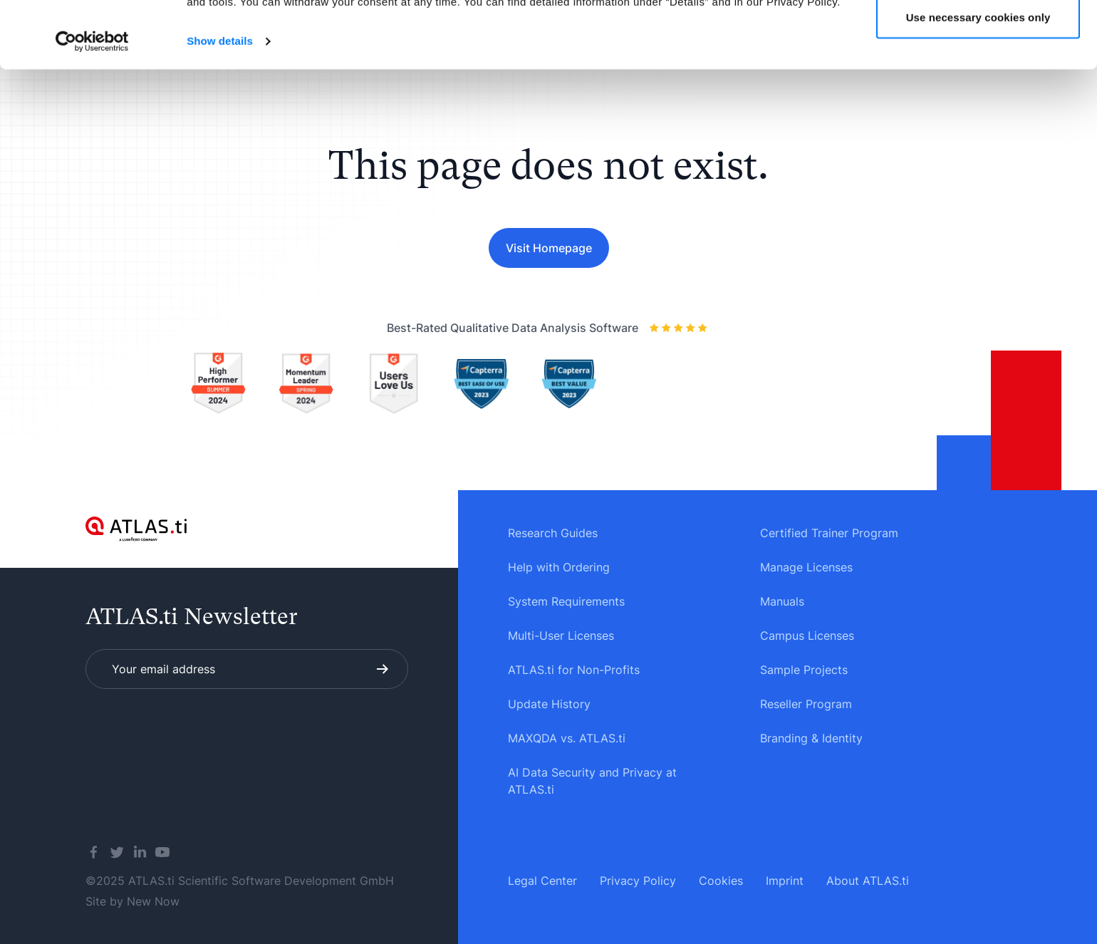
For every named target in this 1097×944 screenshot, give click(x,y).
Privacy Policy (638, 880)
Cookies (721, 880)
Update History (549, 704)
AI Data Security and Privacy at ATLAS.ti (592, 781)
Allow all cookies (978, 37)
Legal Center (542, 880)
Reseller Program (806, 704)
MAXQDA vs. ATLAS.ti (566, 738)
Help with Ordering (559, 567)
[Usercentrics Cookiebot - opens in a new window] (92, 108)
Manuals (782, 601)
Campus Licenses (807, 635)
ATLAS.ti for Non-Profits (574, 670)
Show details (220, 108)
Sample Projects (804, 670)
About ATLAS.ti (867, 880)
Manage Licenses (806, 567)
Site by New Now (132, 901)
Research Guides (553, 533)
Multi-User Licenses (561, 635)
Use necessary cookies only (978, 84)
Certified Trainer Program (829, 533)
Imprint (785, 880)
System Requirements (566, 601)
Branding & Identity (811, 738)
